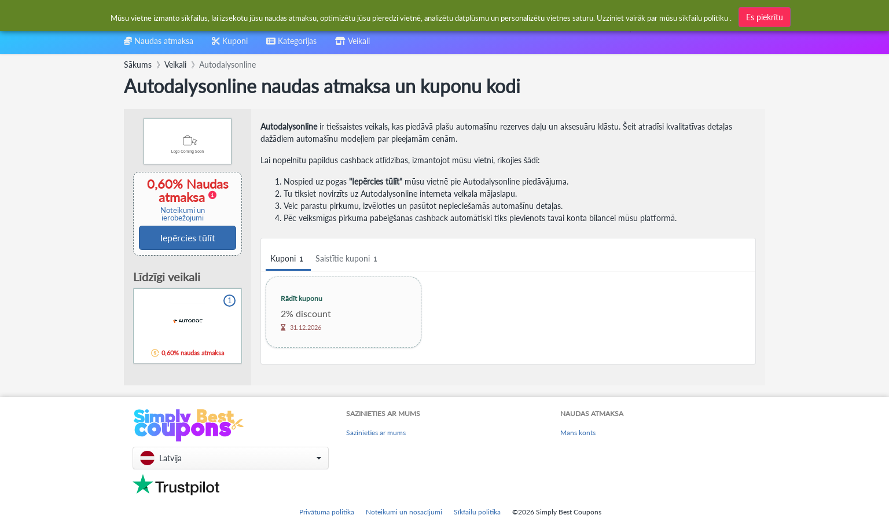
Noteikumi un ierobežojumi (182, 214)
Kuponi (288, 258)
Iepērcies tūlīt (187, 237)
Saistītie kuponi (347, 258)
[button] (231, 458)
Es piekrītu (764, 16)
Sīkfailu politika (477, 511)
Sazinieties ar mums (376, 432)
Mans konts (578, 432)
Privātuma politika (326, 511)
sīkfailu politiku (703, 17)
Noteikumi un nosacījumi (404, 511)
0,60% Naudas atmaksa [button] (184, 199)
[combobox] (291, 45)
